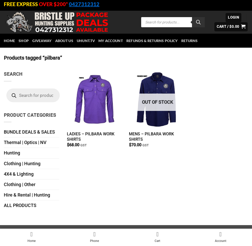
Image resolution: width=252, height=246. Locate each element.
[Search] (198, 22)
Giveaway (41, 40)
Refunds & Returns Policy (152, 40)
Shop (24, 40)
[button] (233, 17)
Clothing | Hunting (22, 163)
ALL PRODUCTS (20, 205)
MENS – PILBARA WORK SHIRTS (151, 137)
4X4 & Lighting (19, 174)
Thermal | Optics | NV (25, 142)
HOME (9, 40)
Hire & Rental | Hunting (27, 195)
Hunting (12, 153)
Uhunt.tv (86, 40)
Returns (189, 40)
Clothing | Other (19, 184)
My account (110, 40)
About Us (64, 40)
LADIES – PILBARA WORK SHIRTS (90, 137)
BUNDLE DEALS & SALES (29, 132)
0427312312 (84, 4)
